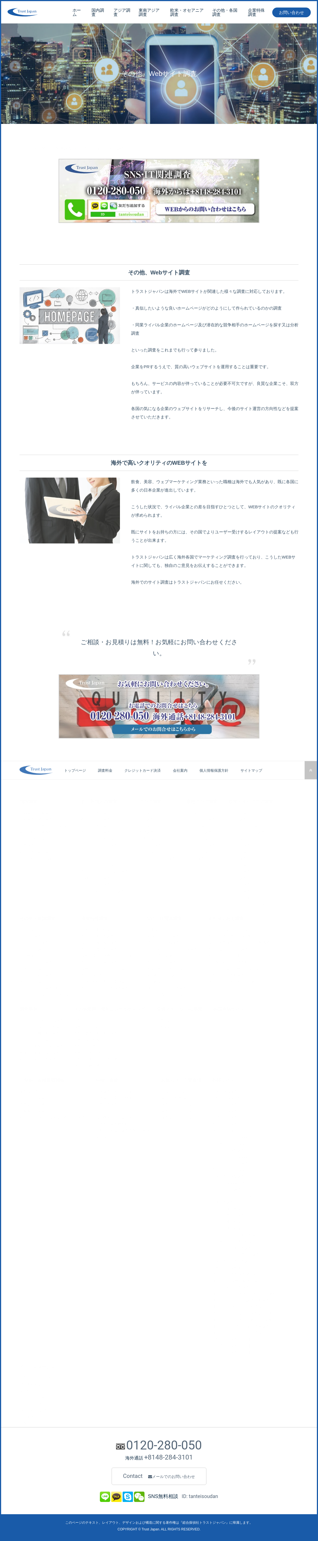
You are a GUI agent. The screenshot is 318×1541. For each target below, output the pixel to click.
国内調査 (97, 12)
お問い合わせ (291, 13)
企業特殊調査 (256, 12)
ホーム (77, 12)
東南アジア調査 (149, 12)
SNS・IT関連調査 (55, 135)
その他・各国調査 (224, 12)
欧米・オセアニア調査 (187, 12)
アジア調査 (122, 12)
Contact (159, 1476)
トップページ (19, 135)
